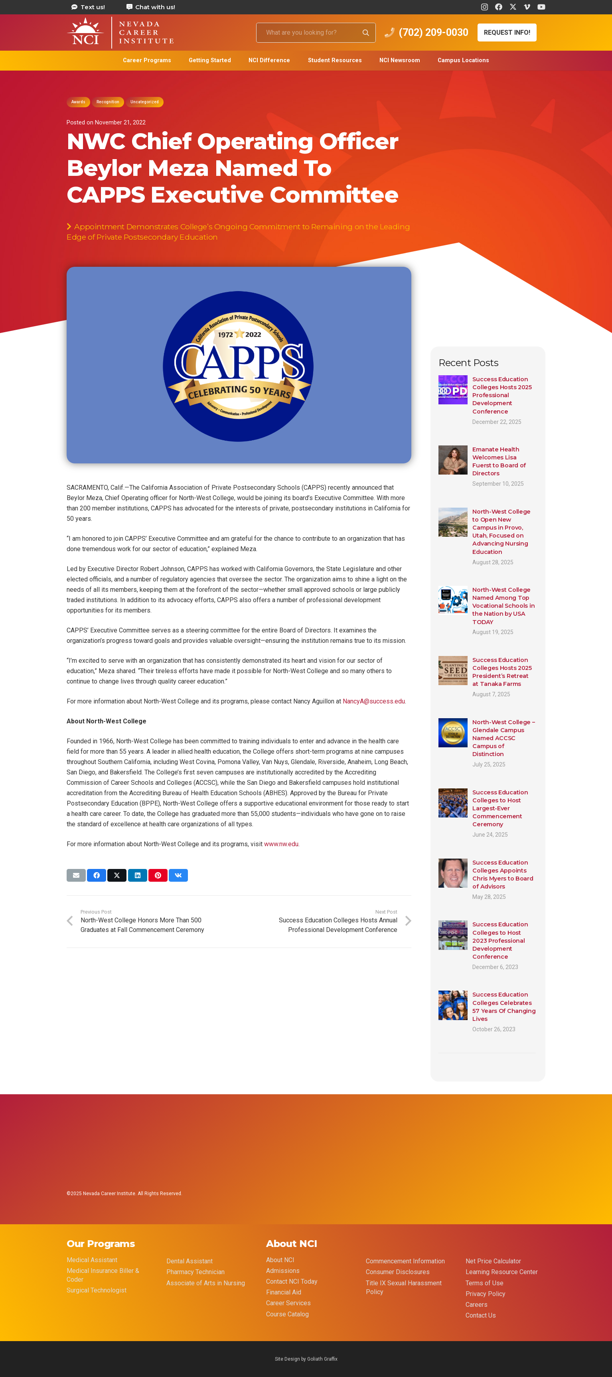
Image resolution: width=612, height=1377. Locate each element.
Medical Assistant (92, 1260)
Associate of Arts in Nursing (205, 1283)
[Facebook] (498, 6)
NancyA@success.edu (374, 701)
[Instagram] (484, 7)
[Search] (365, 32)
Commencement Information (405, 1261)
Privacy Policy (485, 1294)
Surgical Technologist (96, 1290)
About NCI (280, 1260)
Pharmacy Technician (195, 1272)
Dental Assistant (189, 1261)
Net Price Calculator (493, 1261)
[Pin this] (158, 875)
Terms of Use (484, 1283)
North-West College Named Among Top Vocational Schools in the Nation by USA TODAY (503, 606)
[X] (513, 6)
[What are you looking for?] (316, 33)
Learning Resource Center (502, 1272)
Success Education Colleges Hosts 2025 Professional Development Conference (502, 395)
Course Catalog (287, 1314)
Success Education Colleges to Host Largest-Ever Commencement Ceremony (500, 808)
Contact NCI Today (292, 1281)
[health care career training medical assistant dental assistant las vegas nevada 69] (120, 33)
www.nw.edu (281, 844)
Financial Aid (283, 1292)
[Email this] (76, 875)
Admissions (283, 1271)
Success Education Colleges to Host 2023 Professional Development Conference (500, 940)
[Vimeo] (527, 6)
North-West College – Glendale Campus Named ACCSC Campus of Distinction (503, 738)
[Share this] (96, 875)
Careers (477, 1304)
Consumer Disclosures (398, 1272)
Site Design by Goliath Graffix (306, 1359)
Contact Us (481, 1315)
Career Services (288, 1303)
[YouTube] (541, 6)
